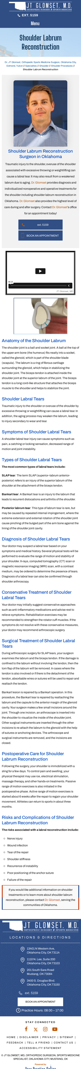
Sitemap (66, 1037)
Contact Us (63, 1042)
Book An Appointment (43, 235)
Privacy (49, 1037)
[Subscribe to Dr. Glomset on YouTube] (55, 1030)
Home (11, 1037)
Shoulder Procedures (62, 66)
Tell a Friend (38, 1042)
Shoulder (44, 66)
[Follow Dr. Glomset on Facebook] (26, 1030)
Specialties (31, 66)
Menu (40, 24)
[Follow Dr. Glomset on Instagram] (45, 1030)
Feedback (15, 1042)
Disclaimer (29, 1037)
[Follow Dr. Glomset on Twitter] (36, 1030)
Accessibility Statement (40, 1048)
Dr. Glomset (38, 182)
